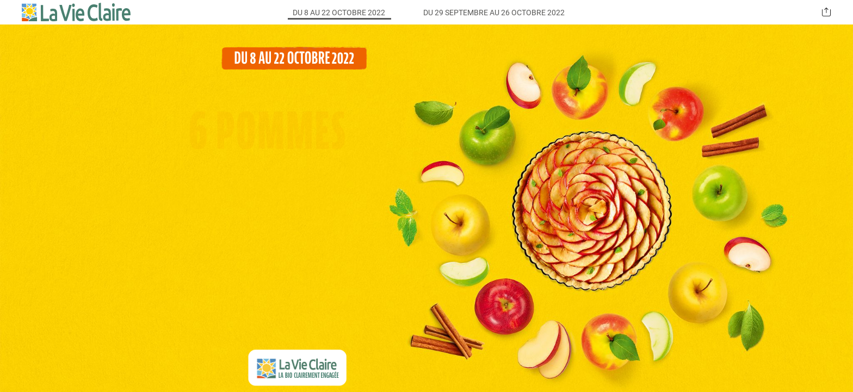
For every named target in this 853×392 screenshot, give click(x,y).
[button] (826, 12)
